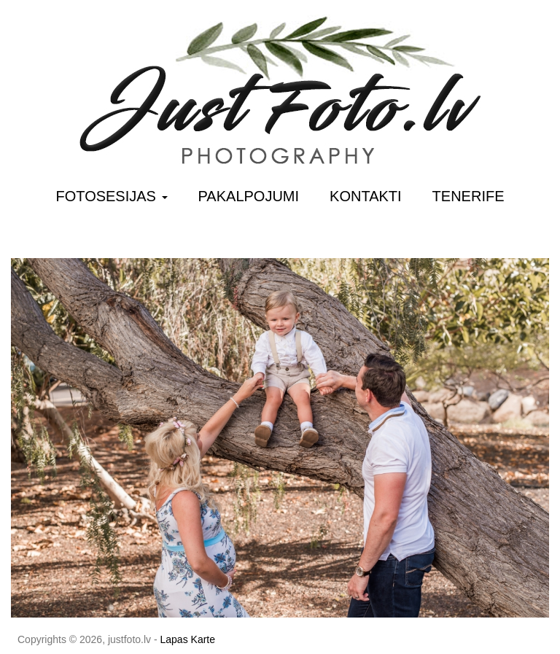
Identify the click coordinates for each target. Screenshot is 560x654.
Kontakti (366, 196)
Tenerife (468, 196)
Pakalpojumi (249, 196)
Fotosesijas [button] (112, 196)
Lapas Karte (188, 639)
